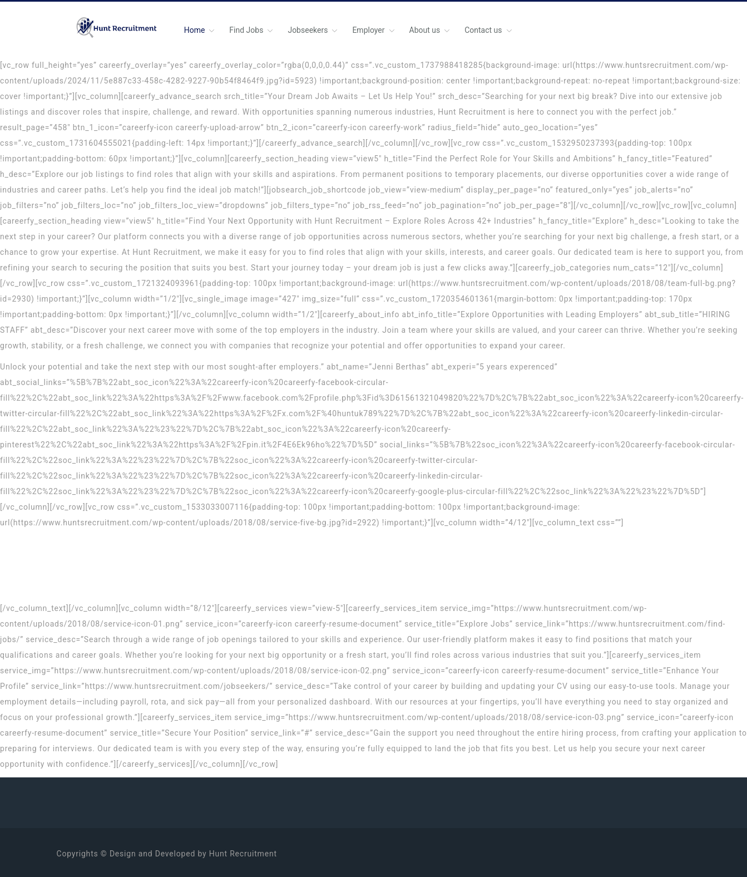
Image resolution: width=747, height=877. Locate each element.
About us (425, 30)
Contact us (483, 30)
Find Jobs (246, 30)
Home (194, 30)
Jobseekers (308, 30)
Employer (368, 30)
